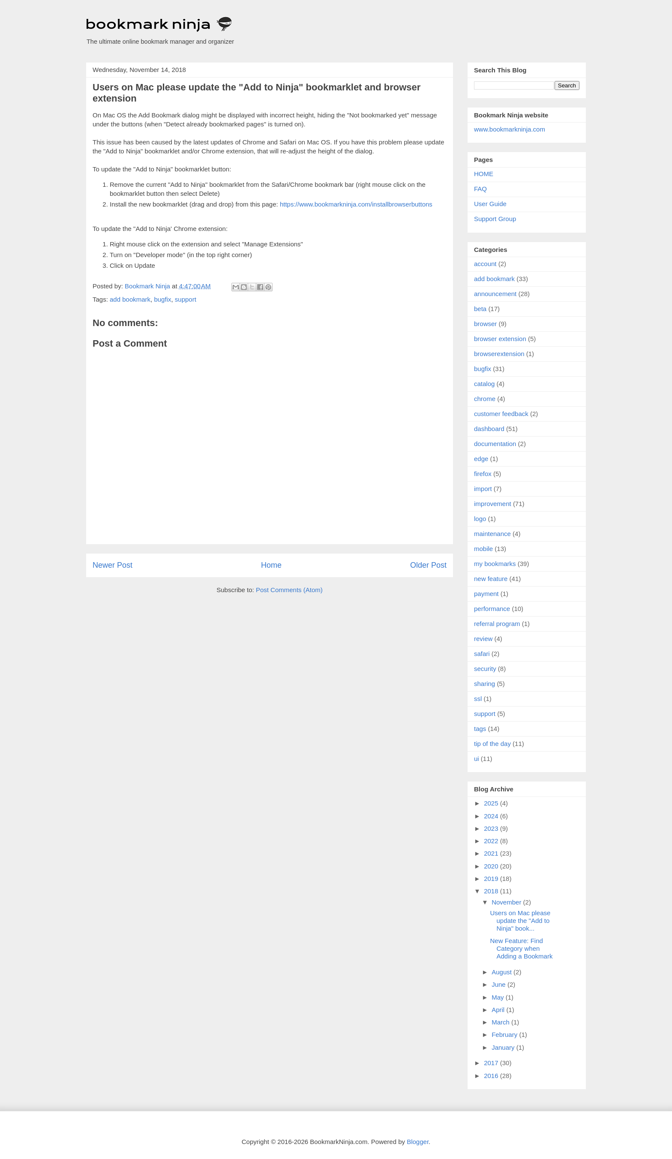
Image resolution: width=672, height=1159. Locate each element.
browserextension (499, 353)
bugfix (162, 299)
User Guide (490, 203)
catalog (484, 383)
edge (481, 458)
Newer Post (112, 565)
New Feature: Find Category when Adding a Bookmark (521, 948)
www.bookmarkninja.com (509, 129)
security (485, 668)
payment (486, 593)
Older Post (428, 565)
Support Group (495, 218)
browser (485, 323)
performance (492, 608)
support (185, 299)
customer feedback (501, 413)
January (504, 1047)
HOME (483, 173)
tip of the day (492, 743)
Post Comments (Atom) (289, 589)
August (502, 972)
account (485, 263)
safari (482, 653)
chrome (484, 398)
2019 (492, 878)
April (499, 1009)
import (483, 488)
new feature (490, 578)
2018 (492, 891)
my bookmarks (495, 563)
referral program (497, 623)
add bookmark (130, 299)
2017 (492, 1062)
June (499, 984)
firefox (483, 473)
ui (476, 758)
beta (480, 308)
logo (480, 518)
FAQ (480, 188)
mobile (483, 548)
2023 (492, 828)
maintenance (492, 533)
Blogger (418, 1141)
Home (271, 565)
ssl (478, 698)
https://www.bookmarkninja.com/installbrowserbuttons (356, 204)
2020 (492, 866)
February (505, 1034)
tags (480, 728)
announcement (495, 293)
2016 (492, 1075)
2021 (492, 853)
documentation (495, 443)
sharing (484, 683)
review (483, 638)
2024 (492, 816)
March (501, 1022)
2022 (492, 841)
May (499, 997)
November (507, 902)
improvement (492, 503)
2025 (492, 803)
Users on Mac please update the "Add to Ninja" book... (520, 920)
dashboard (489, 428)
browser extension (500, 338)
